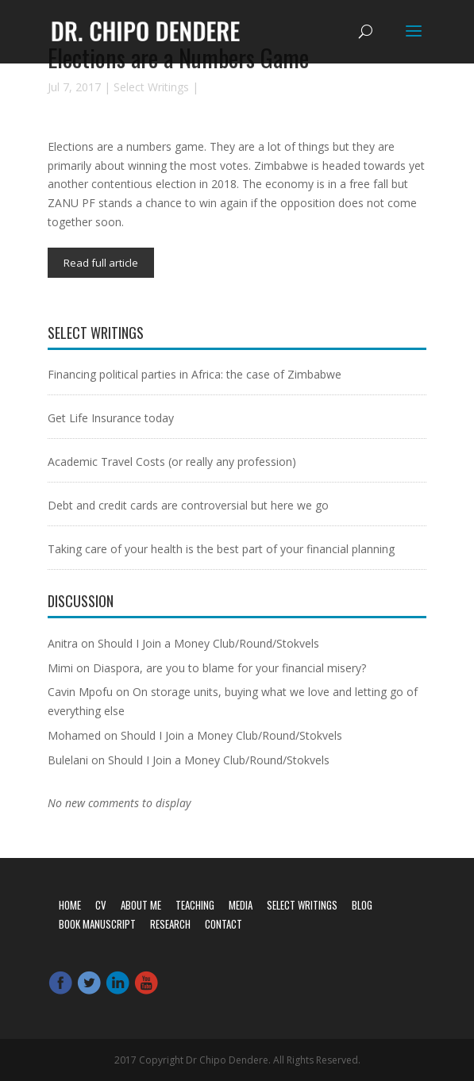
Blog (362, 905)
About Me (141, 905)
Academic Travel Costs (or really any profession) (172, 461)
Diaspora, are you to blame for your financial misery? (229, 667)
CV (100, 905)
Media (240, 905)
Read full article (101, 263)
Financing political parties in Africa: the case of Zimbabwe (194, 374)
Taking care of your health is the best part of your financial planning (221, 548)
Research (170, 924)
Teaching (194, 905)
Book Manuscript (97, 924)
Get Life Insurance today (111, 417)
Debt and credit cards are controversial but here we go (188, 505)
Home (70, 905)
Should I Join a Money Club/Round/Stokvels (208, 643)
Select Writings (151, 86)
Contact (223, 924)
